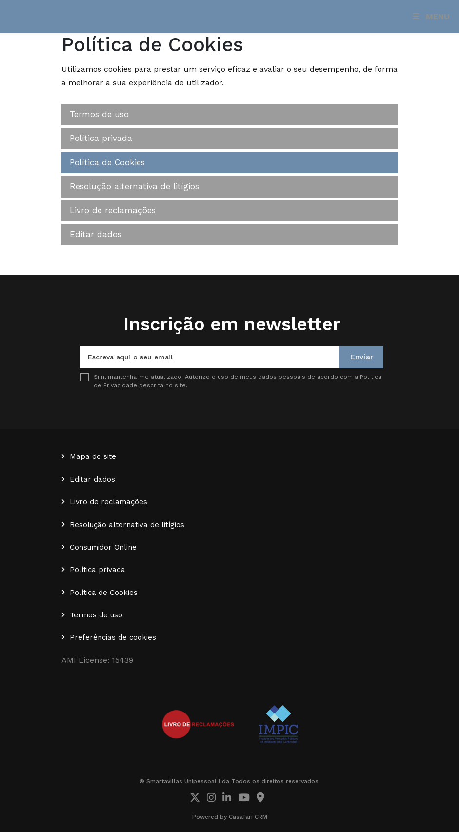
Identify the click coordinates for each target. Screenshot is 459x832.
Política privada (101, 138)
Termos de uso (99, 114)
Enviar (361, 356)
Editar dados (95, 234)
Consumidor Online (103, 547)
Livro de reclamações (113, 210)
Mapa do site (93, 456)
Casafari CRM (248, 816)
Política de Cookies (107, 162)
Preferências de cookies (113, 637)
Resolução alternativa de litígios (134, 186)
